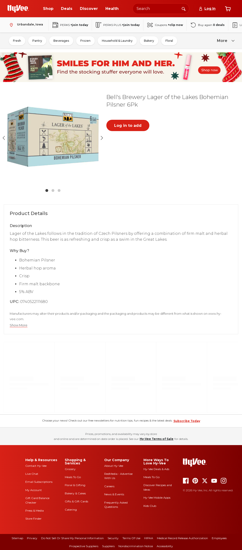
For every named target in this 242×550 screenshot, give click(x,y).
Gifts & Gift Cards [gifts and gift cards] (76, 501)
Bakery (149, 40)
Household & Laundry (117, 40)
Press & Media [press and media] (34, 510)
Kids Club (149, 506)
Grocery (70, 469)
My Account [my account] (33, 490)
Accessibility (165, 546)
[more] (225, 41)
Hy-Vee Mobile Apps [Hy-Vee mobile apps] (156, 497)
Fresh (17, 40)
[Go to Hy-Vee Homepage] (18, 8)
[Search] (183, 8)
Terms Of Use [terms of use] (131, 538)
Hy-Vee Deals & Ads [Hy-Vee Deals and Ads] (156, 469)
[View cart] (227, 8)
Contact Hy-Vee (36, 465)
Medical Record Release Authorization (182, 538)
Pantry (37, 40)
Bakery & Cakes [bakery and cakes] (75, 493)
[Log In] (207, 8)
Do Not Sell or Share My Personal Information (72, 538)
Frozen (85, 40)
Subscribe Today (186, 421)
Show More (18, 325)
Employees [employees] (219, 538)
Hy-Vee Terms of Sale (156, 439)
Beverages (61, 40)
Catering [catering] (71, 509)
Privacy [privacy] (32, 538)
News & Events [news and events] (114, 494)
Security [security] (113, 538)
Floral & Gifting (75, 485)
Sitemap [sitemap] (17, 538)
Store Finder (33, 518)
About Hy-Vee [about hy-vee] (113, 465)
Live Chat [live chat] (31, 474)
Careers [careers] (109, 486)
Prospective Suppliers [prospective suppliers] (83, 546)
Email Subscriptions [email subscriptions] (38, 482)
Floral (169, 40)
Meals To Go (73, 477)
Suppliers (108, 546)
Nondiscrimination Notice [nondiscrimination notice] (135, 546)
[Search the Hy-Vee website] (161, 8)
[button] (53, 138)
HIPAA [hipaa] (148, 538)
